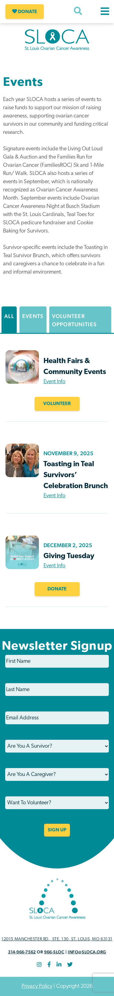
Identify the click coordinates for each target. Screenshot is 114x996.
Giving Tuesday (68, 556)
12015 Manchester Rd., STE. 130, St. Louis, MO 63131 (57, 939)
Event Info (54, 382)
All (9, 316)
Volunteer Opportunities (74, 320)
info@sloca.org (87, 951)
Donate (24, 11)
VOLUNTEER (57, 403)
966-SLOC (54, 951)
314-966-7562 (22, 951)
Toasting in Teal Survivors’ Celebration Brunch (75, 475)
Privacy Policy (37, 986)
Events (33, 316)
